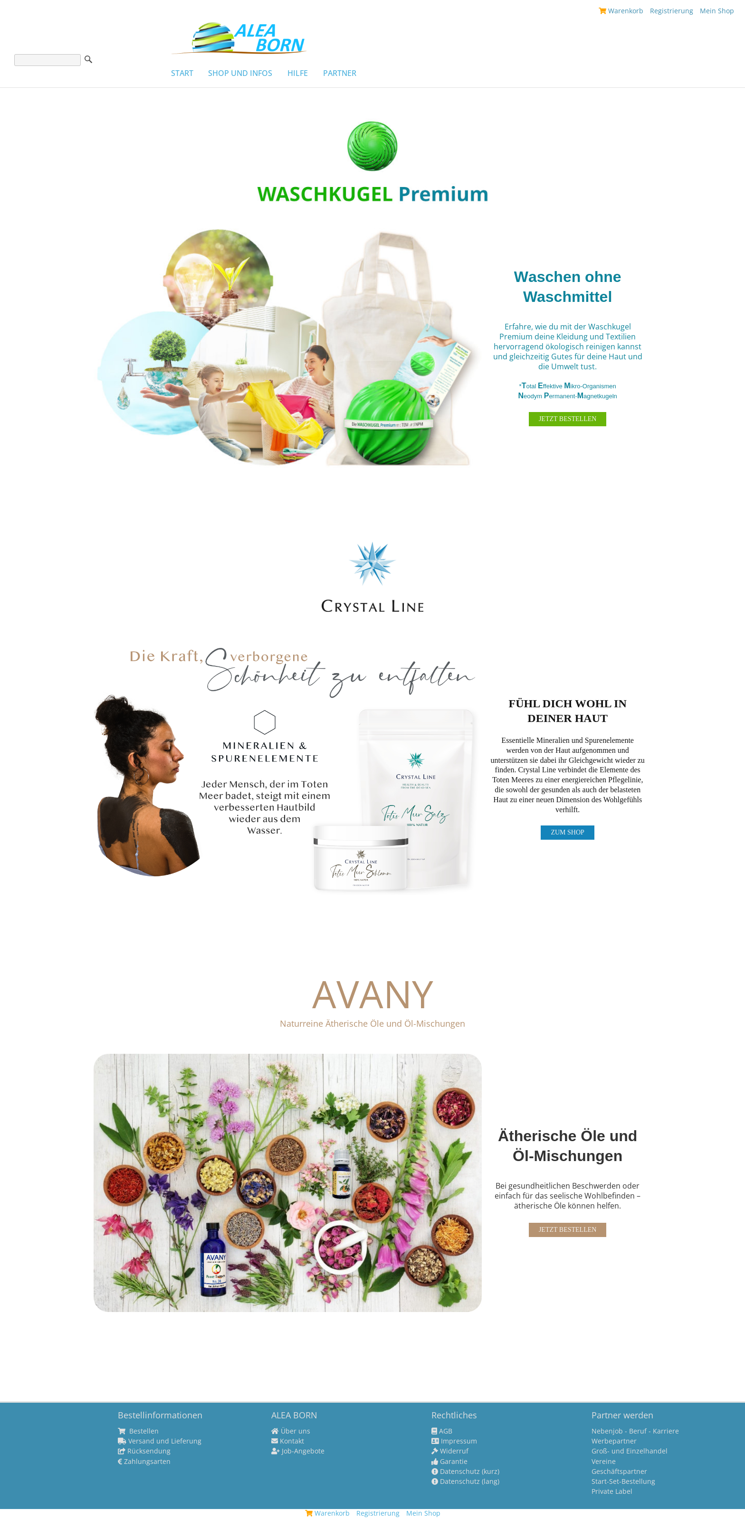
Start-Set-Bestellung (623, 1481)
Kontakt (287, 1441)
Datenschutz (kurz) (465, 1471)
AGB (441, 1431)
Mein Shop (717, 10)
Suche (88, 59)
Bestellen (138, 1431)
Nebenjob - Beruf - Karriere (635, 1431)
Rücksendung (144, 1451)
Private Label (612, 1491)
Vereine (604, 1461)
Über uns (290, 1431)
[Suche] (47, 60)
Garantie (449, 1461)
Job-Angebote (298, 1451)
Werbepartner (614, 1441)
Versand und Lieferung (159, 1441)
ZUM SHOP (567, 832)
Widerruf (449, 1451)
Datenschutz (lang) (465, 1481)
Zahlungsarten (144, 1461)
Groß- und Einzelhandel (630, 1451)
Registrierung (671, 10)
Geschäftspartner (619, 1471)
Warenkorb (621, 10)
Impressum (454, 1441)
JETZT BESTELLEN (567, 418)
